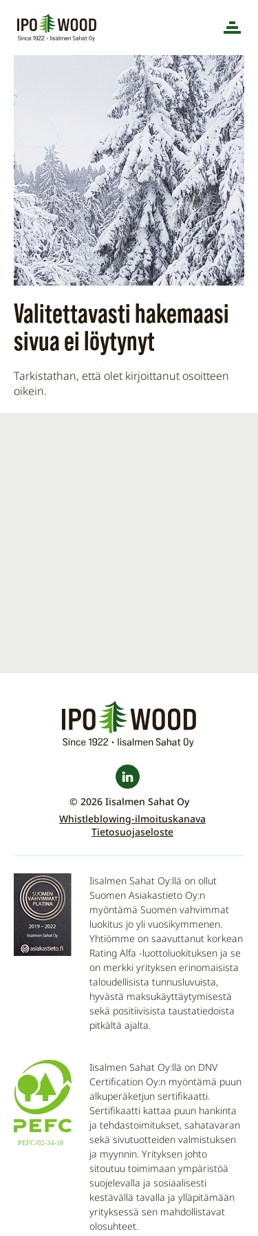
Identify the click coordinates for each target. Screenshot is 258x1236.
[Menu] (232, 27)
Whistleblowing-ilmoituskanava (132, 818)
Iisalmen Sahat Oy (58, 27)
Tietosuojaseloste (132, 831)
